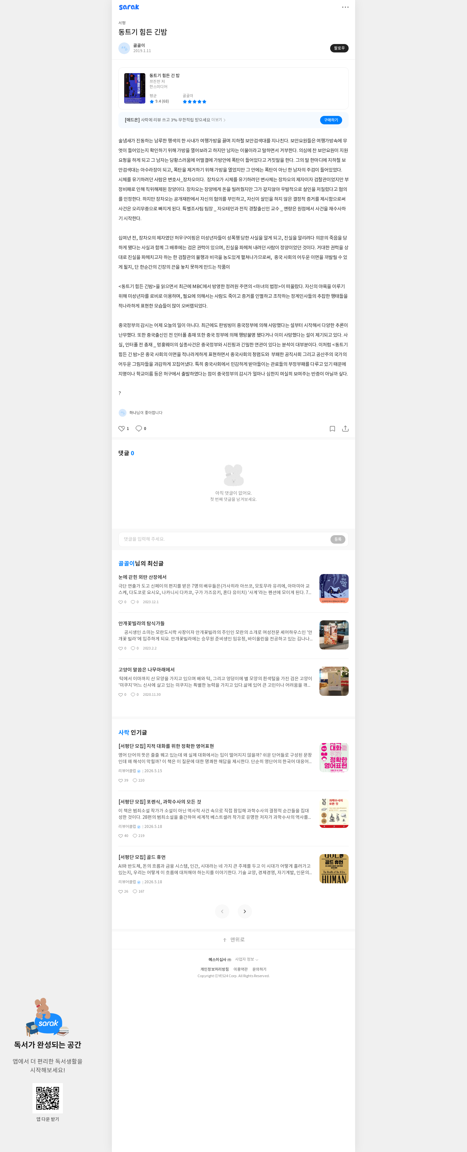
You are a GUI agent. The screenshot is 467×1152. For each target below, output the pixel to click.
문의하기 (259, 969)
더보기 (345, 7)
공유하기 (345, 428)
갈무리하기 (332, 428)
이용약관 (241, 969)
